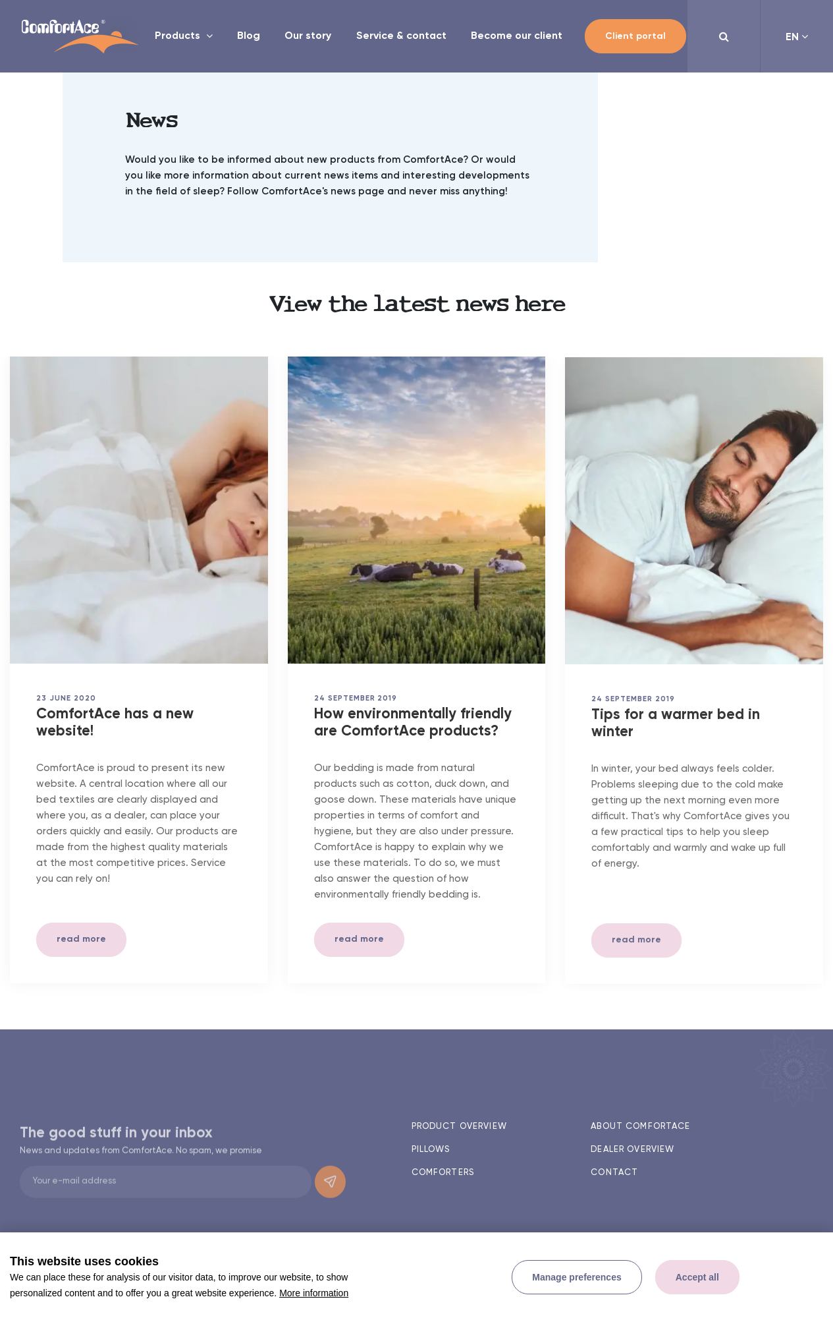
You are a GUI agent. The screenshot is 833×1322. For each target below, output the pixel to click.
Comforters (443, 1172)
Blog (248, 36)
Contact (614, 1172)
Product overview (459, 1126)
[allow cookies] (697, 1277)
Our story (307, 36)
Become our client (516, 36)
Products (179, 36)
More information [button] (313, 1293)
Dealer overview (632, 1149)
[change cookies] (576, 1277)
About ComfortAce (640, 1126)
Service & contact (401, 36)
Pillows (431, 1149)
